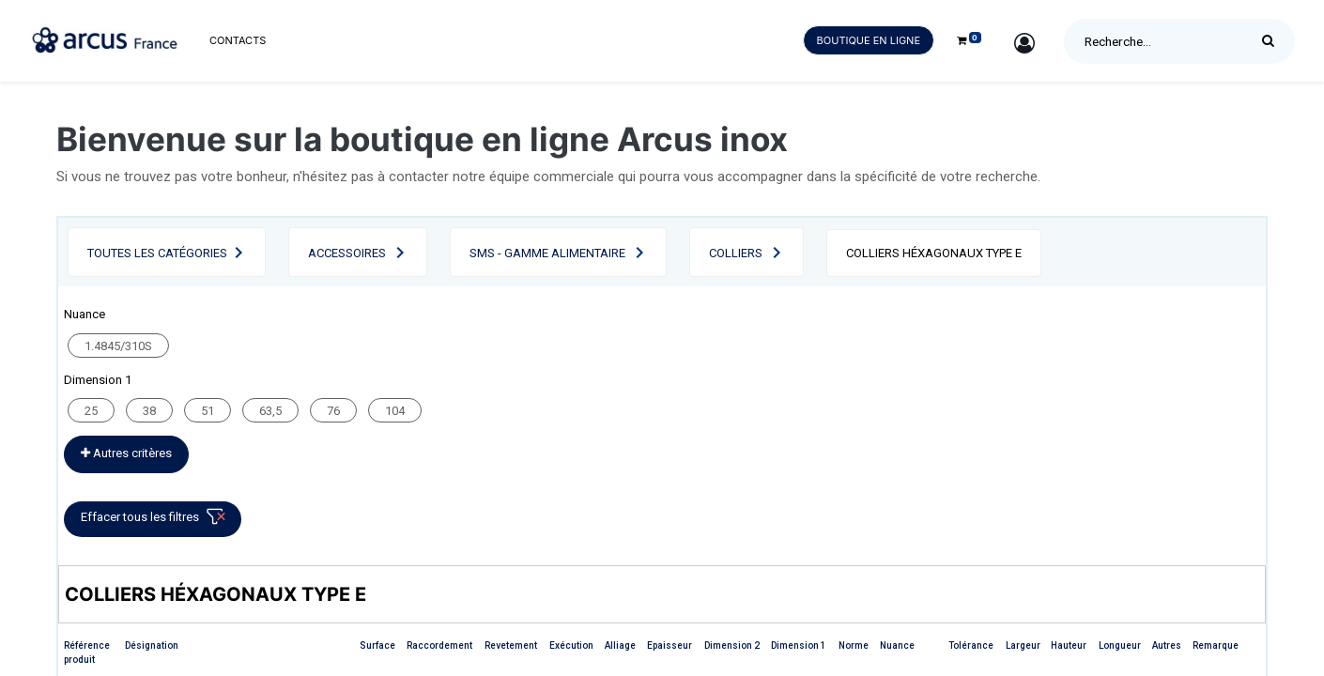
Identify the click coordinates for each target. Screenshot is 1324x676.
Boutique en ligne (868, 40)
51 (207, 411)
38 (149, 411)
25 (91, 411)
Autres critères (126, 453)
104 (395, 411)
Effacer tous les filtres (156, 520)
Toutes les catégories (157, 253)
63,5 (270, 411)
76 (333, 411)
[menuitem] (237, 40)
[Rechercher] (1273, 41)
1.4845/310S (118, 346)
